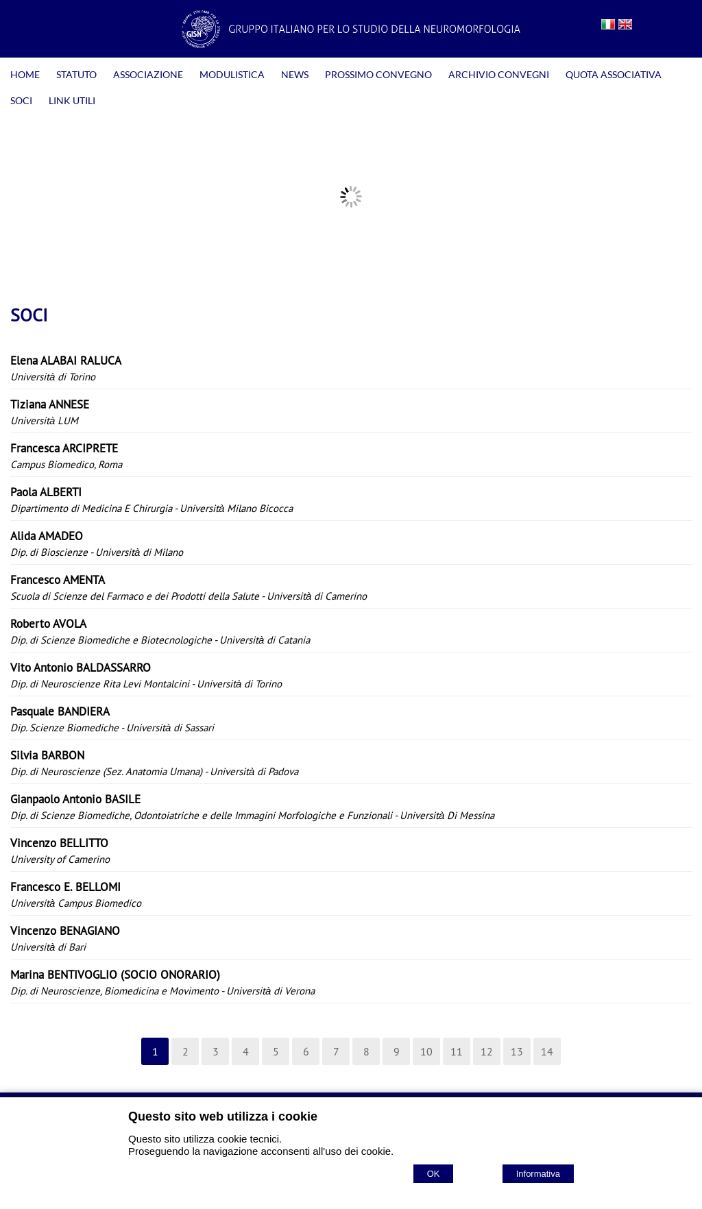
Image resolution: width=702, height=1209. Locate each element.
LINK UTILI (72, 100)
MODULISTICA (232, 74)
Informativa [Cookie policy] (538, 1174)
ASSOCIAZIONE (148, 74)
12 (487, 1051)
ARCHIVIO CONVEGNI (498, 74)
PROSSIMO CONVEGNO (378, 74)
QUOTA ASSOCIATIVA (614, 74)
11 (456, 1051)
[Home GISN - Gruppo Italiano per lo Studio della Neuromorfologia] (351, 43)
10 (426, 1051)
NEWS (294, 74)
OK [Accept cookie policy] (433, 1174)
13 (517, 1051)
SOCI (21, 100)
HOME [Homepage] (25, 74)
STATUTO (76, 74)
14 (547, 1051)
